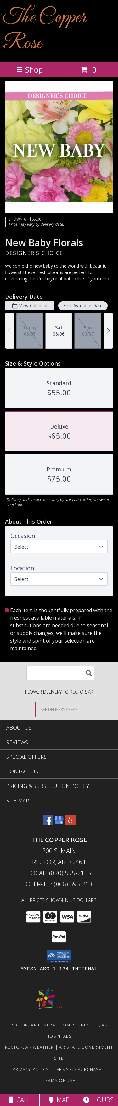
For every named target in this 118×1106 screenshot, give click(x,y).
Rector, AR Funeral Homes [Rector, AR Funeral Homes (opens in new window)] (43, 1025)
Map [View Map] (59, 1100)
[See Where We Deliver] (59, 709)
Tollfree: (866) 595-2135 (59, 884)
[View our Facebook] (48, 823)
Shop (29, 69)
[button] (59, 956)
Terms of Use (59, 1080)
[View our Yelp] (70, 823)
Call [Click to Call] (19, 1100)
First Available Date (83, 306)
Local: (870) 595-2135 (59, 873)
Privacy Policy (31, 1069)
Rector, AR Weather (29, 1047)
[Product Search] (60, 673)
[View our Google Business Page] (59, 823)
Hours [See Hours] (98, 1100)
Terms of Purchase (78, 1069)
